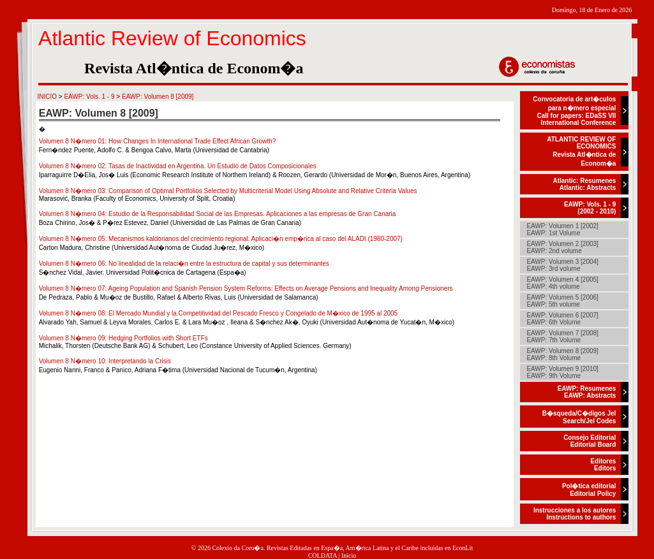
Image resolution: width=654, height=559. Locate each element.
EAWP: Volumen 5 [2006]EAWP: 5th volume (562, 301)
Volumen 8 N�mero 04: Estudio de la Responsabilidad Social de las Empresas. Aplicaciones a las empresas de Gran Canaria (217, 213)
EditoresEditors (603, 465)
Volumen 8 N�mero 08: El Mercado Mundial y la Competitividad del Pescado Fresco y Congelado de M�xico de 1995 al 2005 (218, 313)
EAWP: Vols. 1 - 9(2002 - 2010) (590, 208)
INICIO (47, 96)
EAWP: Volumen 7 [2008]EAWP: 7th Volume (562, 337)
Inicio (348, 555)
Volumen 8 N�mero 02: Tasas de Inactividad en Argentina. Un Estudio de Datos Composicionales (177, 166)
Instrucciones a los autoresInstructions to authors (574, 514)
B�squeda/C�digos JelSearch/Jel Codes (579, 417)
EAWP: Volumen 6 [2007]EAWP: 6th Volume (562, 319)
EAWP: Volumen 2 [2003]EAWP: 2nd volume (562, 247)
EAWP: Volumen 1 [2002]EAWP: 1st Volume (562, 229)
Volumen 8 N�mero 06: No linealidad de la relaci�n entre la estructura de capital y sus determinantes (184, 263)
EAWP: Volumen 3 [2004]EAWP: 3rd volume (562, 265)
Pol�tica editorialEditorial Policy (589, 490)
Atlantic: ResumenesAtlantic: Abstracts (584, 184)
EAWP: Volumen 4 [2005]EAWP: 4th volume (562, 283)
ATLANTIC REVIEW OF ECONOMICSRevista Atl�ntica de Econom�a (581, 151)
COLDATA (322, 555)
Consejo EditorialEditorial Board (589, 441)
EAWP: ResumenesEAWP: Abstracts (587, 392)
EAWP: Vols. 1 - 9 (89, 96)
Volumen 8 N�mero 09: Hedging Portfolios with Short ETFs (123, 338)
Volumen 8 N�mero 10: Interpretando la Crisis (105, 361)
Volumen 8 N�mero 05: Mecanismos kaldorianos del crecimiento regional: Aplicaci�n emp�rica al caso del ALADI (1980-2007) (221, 238)
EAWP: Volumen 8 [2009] (157, 96)
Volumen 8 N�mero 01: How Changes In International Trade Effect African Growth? (157, 141)
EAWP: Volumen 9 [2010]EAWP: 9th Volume (562, 372)
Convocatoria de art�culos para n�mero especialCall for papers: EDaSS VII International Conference (574, 111)
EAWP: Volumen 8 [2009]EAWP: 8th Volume (562, 354)
